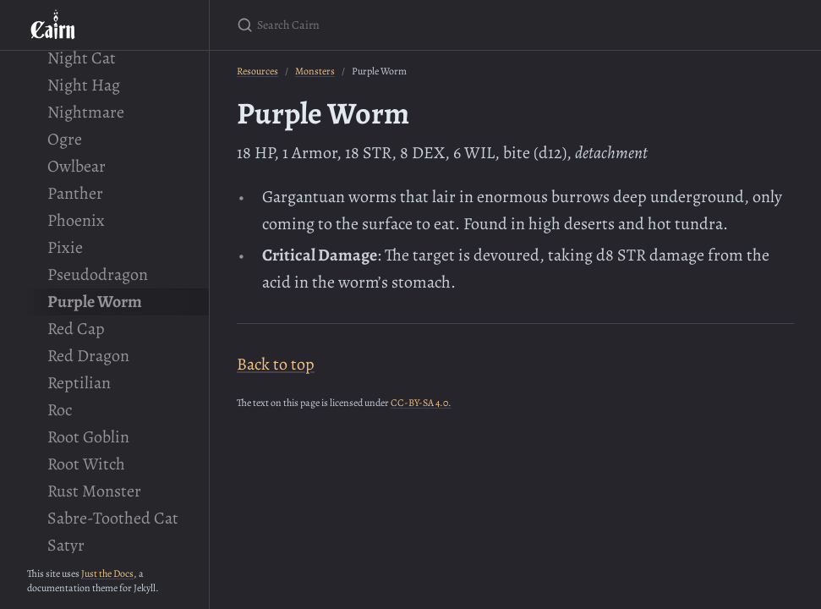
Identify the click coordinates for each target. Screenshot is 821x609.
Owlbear (76, 166)
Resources (257, 71)
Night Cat (81, 58)
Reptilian (79, 382)
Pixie (65, 247)
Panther (75, 193)
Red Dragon (88, 355)
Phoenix (76, 220)
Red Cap (76, 328)
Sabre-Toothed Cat (112, 518)
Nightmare (85, 112)
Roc (59, 409)
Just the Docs (107, 573)
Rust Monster (94, 491)
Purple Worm (94, 301)
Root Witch (86, 464)
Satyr (66, 545)
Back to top (276, 364)
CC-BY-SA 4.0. (421, 402)
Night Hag (83, 85)
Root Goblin (88, 436)
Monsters (315, 71)
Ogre (64, 139)
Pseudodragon (97, 274)
